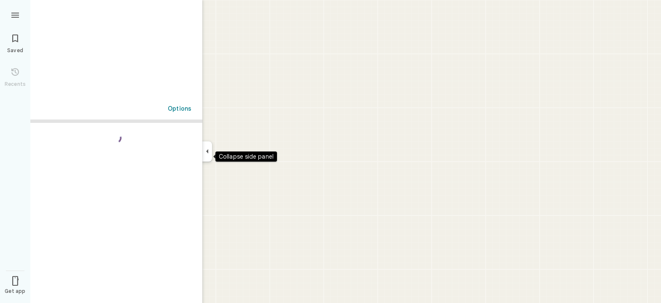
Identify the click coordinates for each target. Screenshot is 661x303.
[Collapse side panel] (207, 151)
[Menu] (15, 14)
